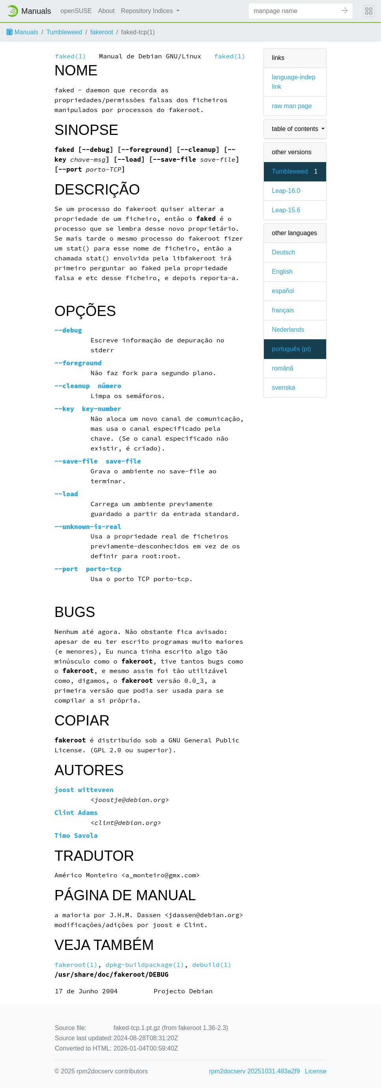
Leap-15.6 (286, 210)
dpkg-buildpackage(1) (145, 965)
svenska (283, 387)
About (106, 10)
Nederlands (288, 329)
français (283, 310)
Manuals (22, 32)
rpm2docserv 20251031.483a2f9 (254, 1071)
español (283, 291)
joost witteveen (84, 790)
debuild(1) (212, 965)
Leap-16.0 (286, 190)
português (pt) (291, 349)
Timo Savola (76, 836)
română (282, 368)
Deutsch (283, 252)
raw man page (292, 106)
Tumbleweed (64, 32)
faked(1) (70, 56)
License (316, 1071)
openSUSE (76, 10)
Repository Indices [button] (148, 10)
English (282, 271)
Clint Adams (76, 813)
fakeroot (101, 32)
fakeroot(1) (76, 965)
